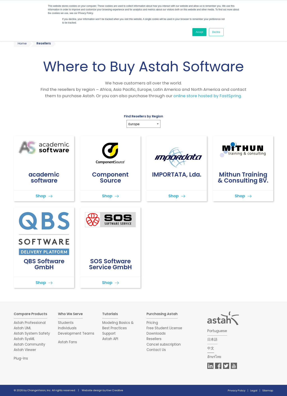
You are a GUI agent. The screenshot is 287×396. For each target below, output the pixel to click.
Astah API (110, 338)
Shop (41, 196)
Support (109, 333)
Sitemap (267, 390)
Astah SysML (24, 338)
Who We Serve (70, 313)
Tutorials (110, 313)
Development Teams (76, 333)
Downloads (156, 333)
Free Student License (164, 328)
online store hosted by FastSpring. (207, 96)
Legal (253, 390)
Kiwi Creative (114, 390)
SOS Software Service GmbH (110, 264)
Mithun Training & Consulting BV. (243, 177)
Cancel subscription (163, 344)
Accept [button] (199, 32)
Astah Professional (30, 322)
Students (66, 322)
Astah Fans (67, 342)
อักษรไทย (214, 356)
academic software (44, 177)
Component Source (110, 177)
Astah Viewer (25, 349)
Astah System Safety (32, 333)
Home (22, 43)
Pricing (152, 322)
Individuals (67, 328)
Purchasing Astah (162, 313)
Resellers (153, 338)
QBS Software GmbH (44, 264)
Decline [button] (216, 32)
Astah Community (29, 344)
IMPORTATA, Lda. (176, 174)
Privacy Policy (236, 390)
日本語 (212, 339)
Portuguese (217, 330)
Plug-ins (21, 358)
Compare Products (30, 313)
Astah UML (22, 328)
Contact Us (156, 349)
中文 (210, 348)
